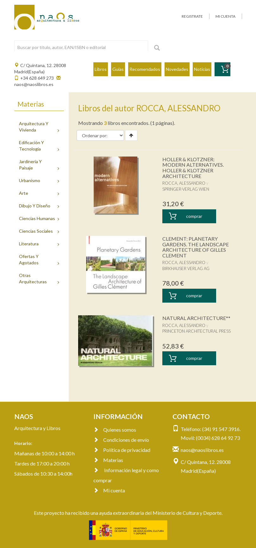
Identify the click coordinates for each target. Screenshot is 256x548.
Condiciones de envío (121, 440)
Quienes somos (114, 430)
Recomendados (144, 69)
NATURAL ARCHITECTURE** (196, 318)
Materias (108, 460)
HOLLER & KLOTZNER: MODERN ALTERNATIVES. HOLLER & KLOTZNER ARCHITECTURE (193, 167)
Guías (118, 69)
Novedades (177, 69)
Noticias (202, 69)
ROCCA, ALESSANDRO (183, 183)
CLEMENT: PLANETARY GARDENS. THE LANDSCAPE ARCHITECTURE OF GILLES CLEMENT (195, 247)
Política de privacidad (121, 450)
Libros (101, 69)
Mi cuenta (109, 490)
